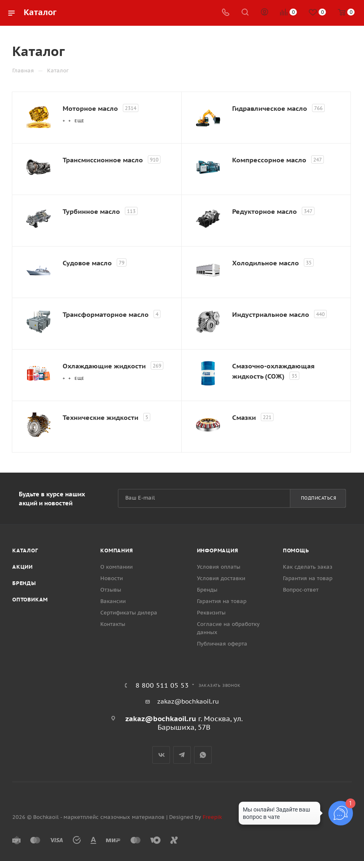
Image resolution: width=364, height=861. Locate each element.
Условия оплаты (218, 566)
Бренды (24, 583)
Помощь (296, 550)
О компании (116, 566)
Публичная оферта (222, 643)
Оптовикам (30, 599)
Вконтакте (161, 755)
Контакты (112, 624)
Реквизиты (211, 612)
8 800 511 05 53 (162, 685)
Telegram (182, 755)
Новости (111, 578)
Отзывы (110, 589)
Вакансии (113, 601)
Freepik (212, 817)
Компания (116, 550)
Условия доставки (221, 578)
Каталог (25, 550)
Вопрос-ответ (301, 589)
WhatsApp (203, 755)
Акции (22, 566)
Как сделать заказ (307, 566)
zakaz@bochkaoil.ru (188, 701)
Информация (217, 550)
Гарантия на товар (221, 601)
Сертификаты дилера (128, 612)
